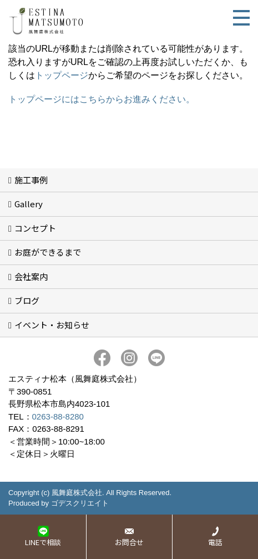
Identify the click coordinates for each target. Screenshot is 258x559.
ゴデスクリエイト (80, 503)
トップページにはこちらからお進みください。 (101, 99)
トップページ (61, 75)
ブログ (26, 300)
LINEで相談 (43, 542)
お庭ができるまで (47, 252)
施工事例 (31, 180)
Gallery (28, 203)
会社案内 (31, 276)
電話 (215, 542)
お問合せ (129, 542)
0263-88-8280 (58, 416)
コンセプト (35, 228)
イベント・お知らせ (51, 325)
